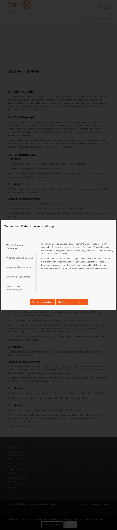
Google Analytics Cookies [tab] (19, 267)
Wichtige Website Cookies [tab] (19, 258)
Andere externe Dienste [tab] (18, 277)
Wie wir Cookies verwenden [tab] (14, 247)
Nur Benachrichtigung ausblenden (72, 302)
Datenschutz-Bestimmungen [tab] (14, 288)
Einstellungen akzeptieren (42, 302)
